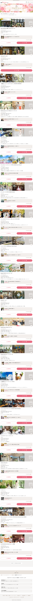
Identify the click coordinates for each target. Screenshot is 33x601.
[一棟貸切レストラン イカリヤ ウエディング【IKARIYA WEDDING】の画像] (16, 78)
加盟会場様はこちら (24, 595)
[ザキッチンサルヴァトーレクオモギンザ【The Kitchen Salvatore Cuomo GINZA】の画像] (16, 511)
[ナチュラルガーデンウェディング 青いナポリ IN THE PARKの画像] (16, 213)
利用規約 (7, 595)
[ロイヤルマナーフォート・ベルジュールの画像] (16, 430)
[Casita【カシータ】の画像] (16, 295)
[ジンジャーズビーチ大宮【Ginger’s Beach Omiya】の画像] (16, 241)
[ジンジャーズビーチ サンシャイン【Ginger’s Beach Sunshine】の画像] (16, 403)
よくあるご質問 (22, 597)
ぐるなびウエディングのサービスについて (14, 597)
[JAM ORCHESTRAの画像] (16, 132)
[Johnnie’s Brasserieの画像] (16, 457)
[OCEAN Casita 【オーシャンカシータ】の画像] (16, 349)
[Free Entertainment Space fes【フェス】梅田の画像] (16, 538)
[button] (16, 580)
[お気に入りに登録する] (31, 27)
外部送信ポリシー (19, 595)
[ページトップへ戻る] (16, 572)
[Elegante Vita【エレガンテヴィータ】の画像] (16, 268)
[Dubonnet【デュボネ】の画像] (16, 50)
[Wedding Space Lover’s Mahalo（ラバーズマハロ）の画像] (16, 105)
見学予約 (9, 42)
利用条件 (9, 595)
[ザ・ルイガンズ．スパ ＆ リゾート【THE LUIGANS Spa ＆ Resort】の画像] (16, 159)
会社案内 (4, 595)
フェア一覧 (24, 42)
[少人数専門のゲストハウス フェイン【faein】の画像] (16, 376)
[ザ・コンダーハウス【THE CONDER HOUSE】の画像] (16, 186)
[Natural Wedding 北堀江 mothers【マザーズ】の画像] (16, 23)
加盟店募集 (29, 595)
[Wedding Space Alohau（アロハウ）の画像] (16, 322)
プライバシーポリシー (13, 595)
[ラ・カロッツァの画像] (16, 484)
